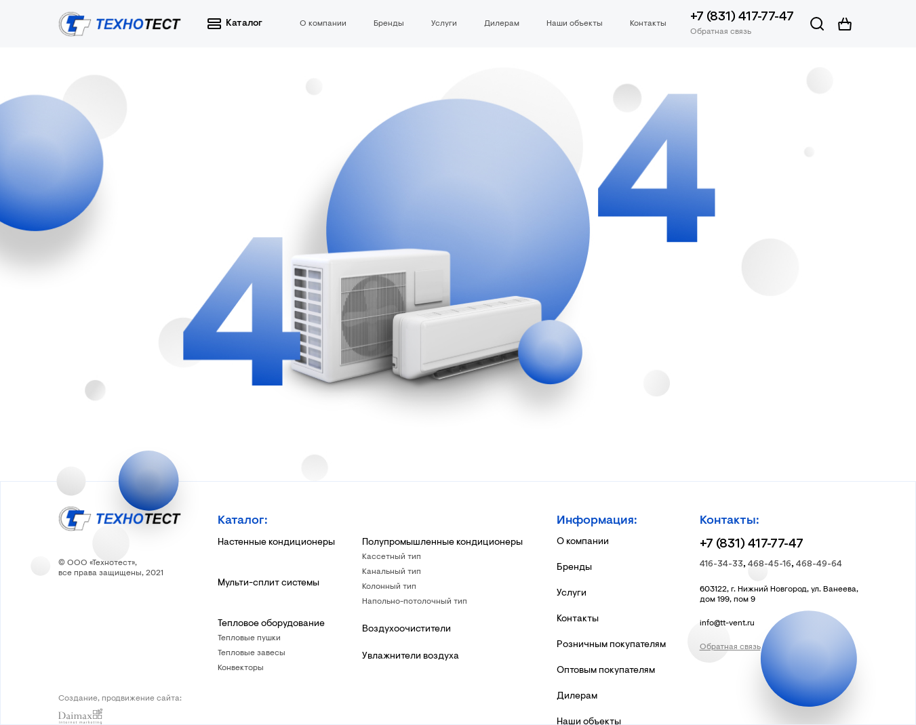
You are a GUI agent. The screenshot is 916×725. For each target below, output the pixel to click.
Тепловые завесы (251, 653)
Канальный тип (391, 572)
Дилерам (501, 24)
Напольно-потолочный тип (414, 602)
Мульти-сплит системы (268, 583)
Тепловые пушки (249, 638)
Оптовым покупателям (606, 671)
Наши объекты (574, 24)
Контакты (648, 24)
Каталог (234, 23)
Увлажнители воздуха (410, 656)
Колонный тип (389, 587)
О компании (323, 24)
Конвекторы (241, 668)
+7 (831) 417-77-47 (742, 17)
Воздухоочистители (406, 629)
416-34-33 (721, 564)
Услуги (444, 24)
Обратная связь (720, 32)
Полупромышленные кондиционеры (442, 542)
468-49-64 (819, 564)
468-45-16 (769, 564)
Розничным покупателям (611, 645)
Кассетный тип (391, 557)
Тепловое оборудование (271, 624)
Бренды (389, 24)
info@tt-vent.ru (727, 623)
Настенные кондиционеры (276, 542)
